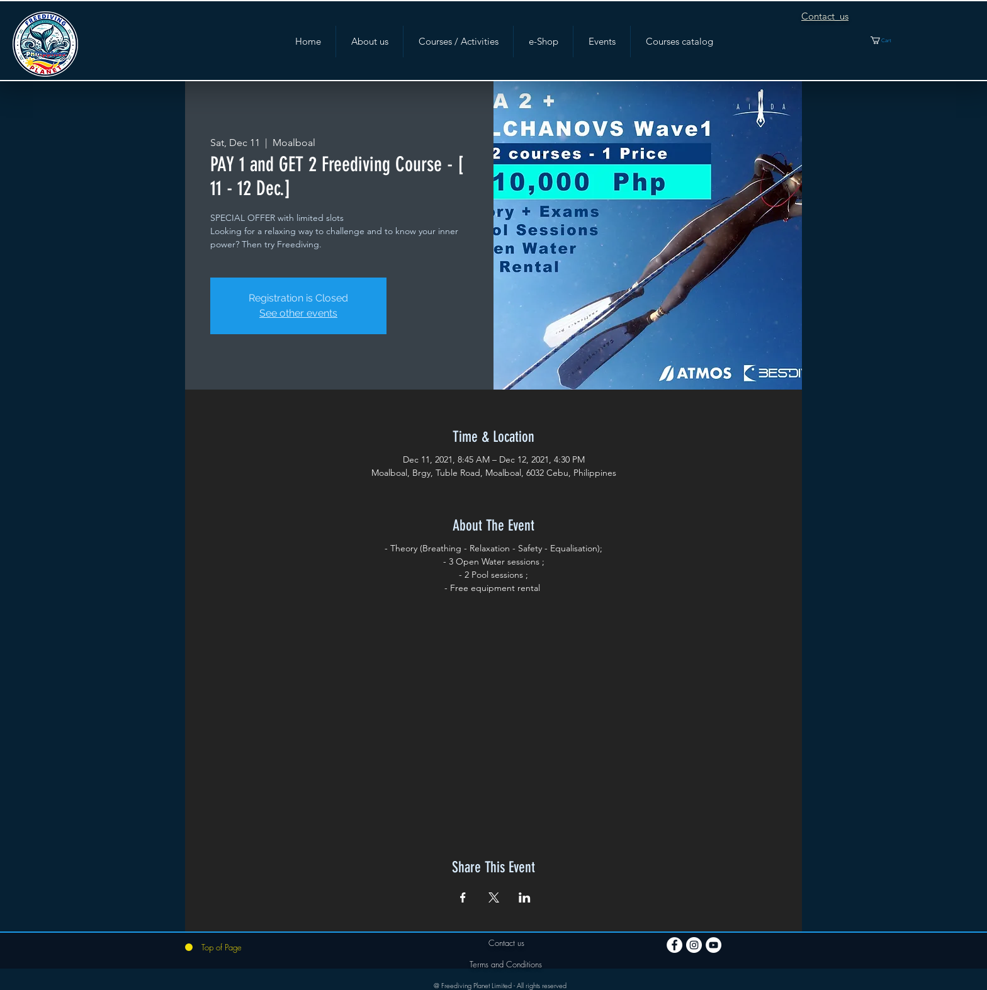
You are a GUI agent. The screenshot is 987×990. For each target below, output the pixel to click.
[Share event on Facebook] (463, 897)
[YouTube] (713, 945)
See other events (298, 313)
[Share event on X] (494, 897)
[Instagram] (694, 945)
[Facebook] (674, 945)
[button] (888, 40)
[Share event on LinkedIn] (525, 897)
